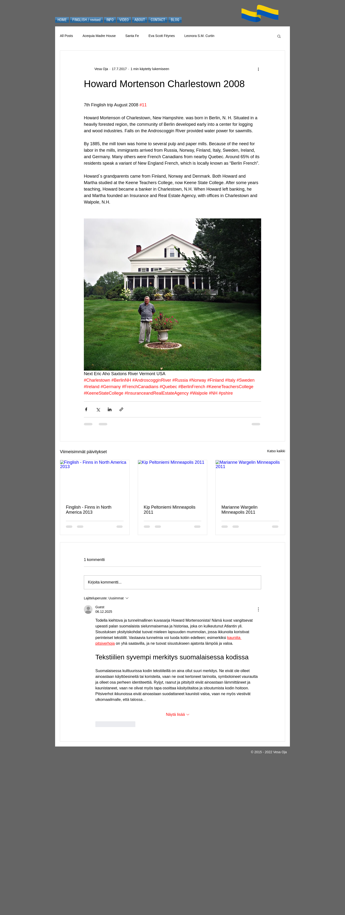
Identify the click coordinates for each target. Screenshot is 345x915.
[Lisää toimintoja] (258, 69)
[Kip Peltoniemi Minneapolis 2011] (172, 479)
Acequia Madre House (99, 36)
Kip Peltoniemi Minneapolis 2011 (170, 510)
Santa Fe (132, 36)
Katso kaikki (276, 451)
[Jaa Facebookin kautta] (86, 409)
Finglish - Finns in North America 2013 (88, 510)
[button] (279, 36)
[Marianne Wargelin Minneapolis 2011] (250, 479)
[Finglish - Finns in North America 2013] (94, 479)
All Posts (66, 36)
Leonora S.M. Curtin (199, 36)
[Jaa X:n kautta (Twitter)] (98, 409)
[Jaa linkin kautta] (121, 409)
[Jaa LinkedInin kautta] (109, 409)
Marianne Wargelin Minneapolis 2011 (239, 510)
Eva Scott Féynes (162, 36)
